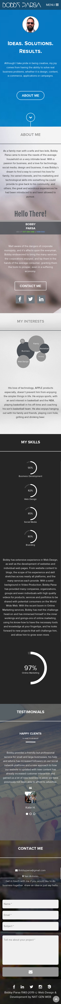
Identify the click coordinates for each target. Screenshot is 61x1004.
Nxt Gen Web (28, 232)
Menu (52, 5)
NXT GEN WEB (41, 997)
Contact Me (30, 286)
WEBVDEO (40, 232)
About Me (30, 95)
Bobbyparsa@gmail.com (30, 870)
